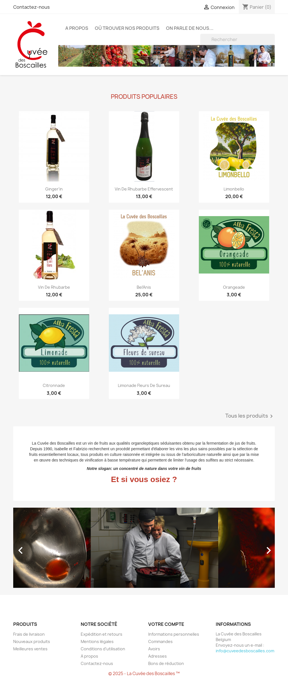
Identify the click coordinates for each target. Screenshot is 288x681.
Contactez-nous (31, 7)
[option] (144, 548)
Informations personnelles (173, 634)
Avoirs (154, 648)
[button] (33, 548)
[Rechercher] (237, 39)
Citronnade (54, 385)
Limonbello (234, 189)
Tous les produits (250, 416)
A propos (76, 28)
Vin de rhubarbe (54, 287)
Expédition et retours (101, 634)
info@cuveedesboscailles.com (245, 650)
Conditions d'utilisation (103, 648)
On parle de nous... (189, 28)
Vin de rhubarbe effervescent (144, 189)
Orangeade (234, 287)
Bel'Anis (144, 287)
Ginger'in (54, 189)
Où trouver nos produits (127, 28)
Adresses (157, 656)
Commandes (160, 641)
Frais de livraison (29, 634)
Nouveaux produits (31, 641)
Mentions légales (97, 641)
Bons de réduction (166, 663)
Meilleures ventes (30, 648)
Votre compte (166, 624)
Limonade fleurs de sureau (144, 385)
